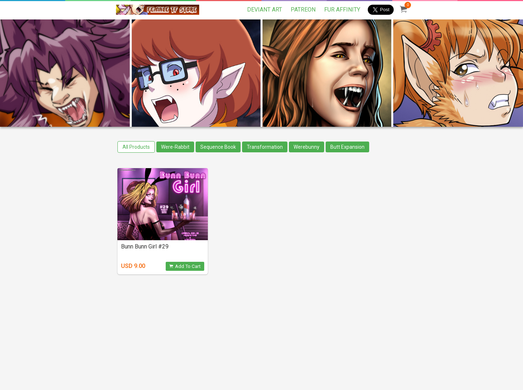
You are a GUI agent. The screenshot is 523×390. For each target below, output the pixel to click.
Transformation (265, 147)
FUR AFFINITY (342, 9)
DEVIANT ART (264, 9)
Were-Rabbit (175, 147)
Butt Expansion (347, 147)
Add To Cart (185, 266)
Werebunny (306, 147)
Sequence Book (218, 147)
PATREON (303, 9)
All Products (136, 147)
